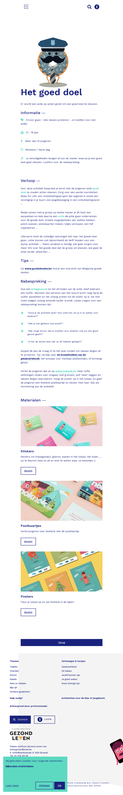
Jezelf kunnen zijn (71, 675)
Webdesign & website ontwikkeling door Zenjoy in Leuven (80, 783)
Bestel (28, 470)
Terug (61, 642)
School (13, 675)
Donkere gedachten (20, 692)
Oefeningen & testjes (73, 661)
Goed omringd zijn (71, 683)
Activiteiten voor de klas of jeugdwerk (83, 698)
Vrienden (14, 671)
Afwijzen (44, 785)
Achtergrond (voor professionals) (28, 706)
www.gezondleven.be (21, 749)
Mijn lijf (13, 687)
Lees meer (12, 785)
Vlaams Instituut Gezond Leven (73, 786)
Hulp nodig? (16, 698)
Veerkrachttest (69, 667)
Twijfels (14, 667)
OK (59, 785)
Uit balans (67, 671)
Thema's (14, 661)
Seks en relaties (18, 683)
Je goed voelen (69, 679)
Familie (13, 679)
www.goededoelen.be (38, 268)
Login (44, 719)
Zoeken (20, 719)
